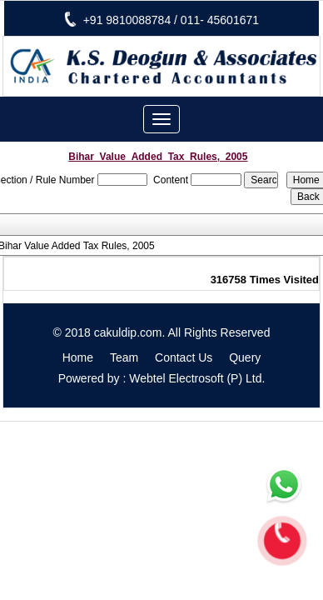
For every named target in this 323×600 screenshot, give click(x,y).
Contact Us (183, 357)
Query (245, 357)
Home (77, 357)
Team (124, 357)
